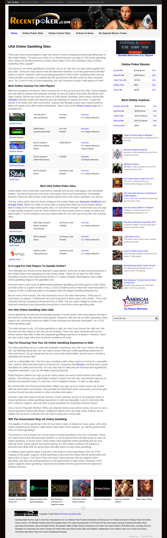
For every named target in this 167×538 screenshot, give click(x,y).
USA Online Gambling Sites (46, 514)
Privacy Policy (147, 535)
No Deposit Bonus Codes (113, 33)
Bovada (80, 364)
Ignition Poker (15, 259)
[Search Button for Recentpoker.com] (156, 318)
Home (14, 33)
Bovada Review (15, 123)
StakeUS (117, 116)
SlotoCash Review (16, 165)
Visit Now (85, 115)
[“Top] (83, 509)
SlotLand (117, 121)
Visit (153, 70)
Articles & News (85, 33)
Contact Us (133, 535)
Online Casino (84, 105)
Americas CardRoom (90, 201)
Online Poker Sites (33, 33)
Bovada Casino (120, 106)
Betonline (117, 75)
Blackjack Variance (75, 2)
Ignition (117, 90)
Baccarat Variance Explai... (54, 2)
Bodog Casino (119, 125)
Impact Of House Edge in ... (30, 2)
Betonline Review (16, 137)
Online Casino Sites (60, 33)
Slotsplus (13, 99)
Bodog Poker (119, 85)
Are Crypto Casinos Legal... (95, 2)
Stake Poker (14, 179)
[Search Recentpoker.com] (136, 318)
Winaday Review (16, 151)
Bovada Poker (15, 204)
